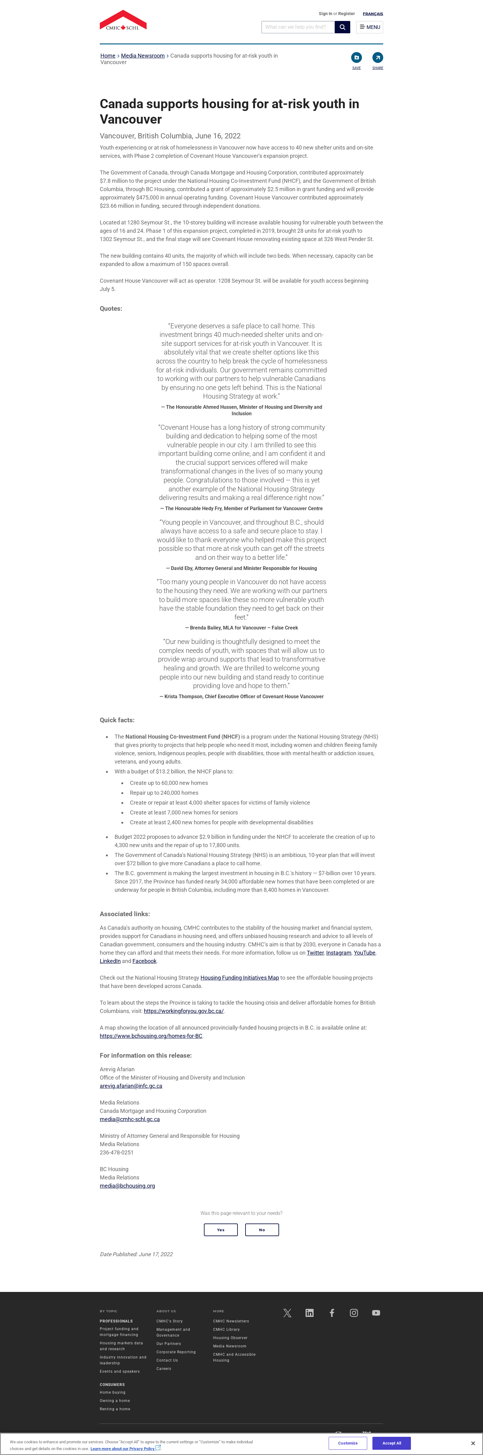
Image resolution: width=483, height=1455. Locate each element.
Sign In (326, 13)
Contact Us (167, 1361)
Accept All (392, 1443)
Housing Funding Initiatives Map (240, 977)
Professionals (116, 1321)
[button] (342, 27)
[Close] (473, 1443)
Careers (163, 1369)
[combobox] (298, 27)
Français (373, 13)
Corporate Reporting (176, 1352)
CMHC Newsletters (231, 1321)
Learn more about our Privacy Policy (126, 1448)
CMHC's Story (169, 1321)
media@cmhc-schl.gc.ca (130, 1119)
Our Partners (168, 1344)
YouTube (364, 952)
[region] (241, 1444)
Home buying (113, 1393)
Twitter (315, 952)
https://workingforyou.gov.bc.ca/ (184, 1011)
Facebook (144, 961)
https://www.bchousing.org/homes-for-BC (151, 1036)
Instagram (338, 952)
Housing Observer (230, 1338)
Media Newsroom (143, 55)
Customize (348, 1443)
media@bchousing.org (127, 1185)
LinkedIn (110, 961)
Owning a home (115, 1401)
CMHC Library (226, 1330)
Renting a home (115, 1409)
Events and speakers (120, 1372)
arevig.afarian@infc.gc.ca (131, 1086)
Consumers (112, 1385)
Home (108, 55)
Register (346, 13)
